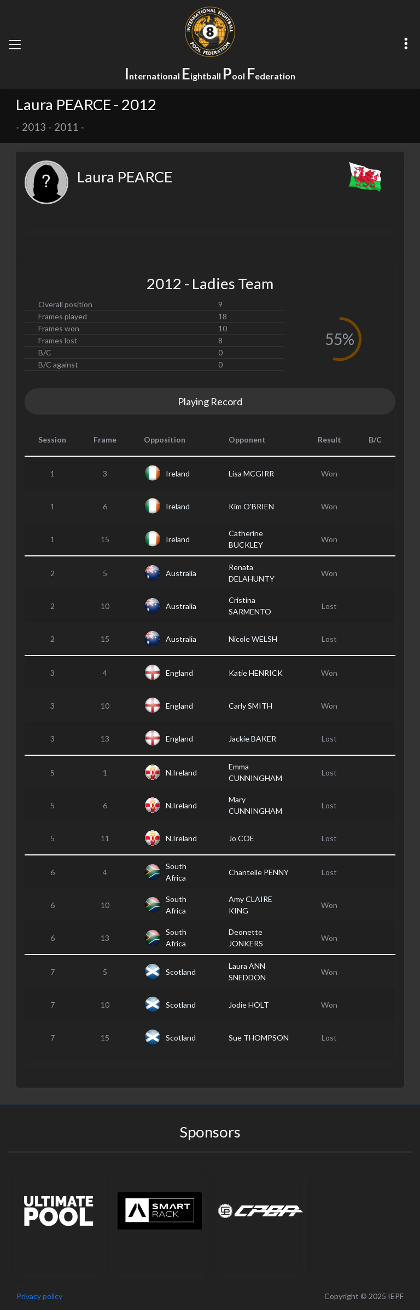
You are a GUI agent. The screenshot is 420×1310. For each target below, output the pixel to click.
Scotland (181, 971)
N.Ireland (181, 772)
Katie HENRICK (256, 672)
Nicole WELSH (253, 638)
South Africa (176, 871)
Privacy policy (39, 1296)
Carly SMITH (250, 705)
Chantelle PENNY (259, 872)
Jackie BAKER (252, 738)
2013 (34, 127)
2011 (66, 127)
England (179, 672)
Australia (181, 573)
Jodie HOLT (249, 1004)
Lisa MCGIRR (251, 473)
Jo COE (241, 838)
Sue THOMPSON (259, 1037)
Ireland (178, 473)
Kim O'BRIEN (251, 506)
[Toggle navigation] (14, 44)
